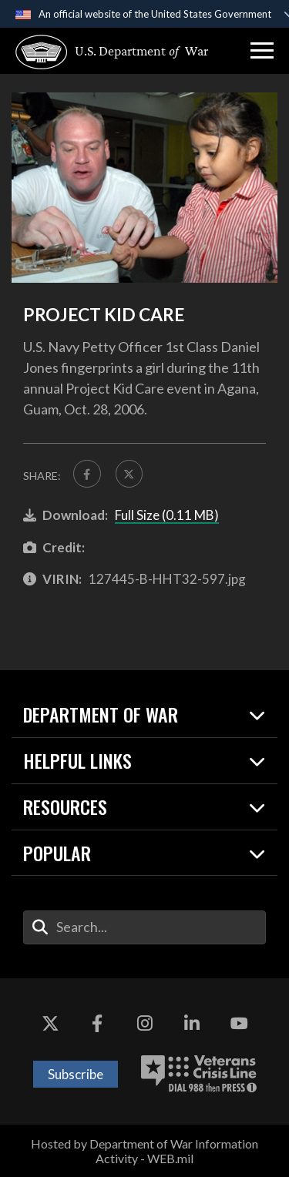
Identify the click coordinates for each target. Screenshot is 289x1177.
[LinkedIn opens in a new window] (192, 1024)
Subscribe (75, 1074)
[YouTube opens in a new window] (239, 1024)
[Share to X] (129, 474)
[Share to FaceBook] (87, 474)
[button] (262, 50)
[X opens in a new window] (50, 1024)
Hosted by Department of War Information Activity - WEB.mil (144, 1150)
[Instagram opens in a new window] (145, 1024)
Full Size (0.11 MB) (167, 515)
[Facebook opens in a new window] (97, 1024)
